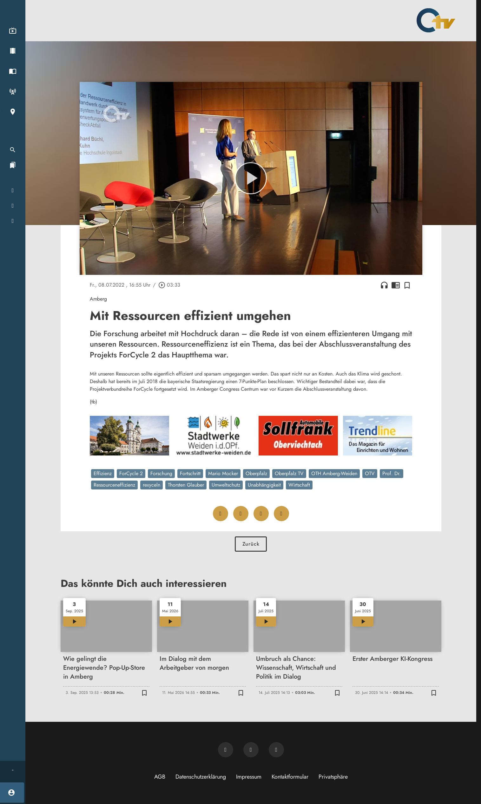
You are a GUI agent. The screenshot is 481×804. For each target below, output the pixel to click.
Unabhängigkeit (264, 484)
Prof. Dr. (391, 473)
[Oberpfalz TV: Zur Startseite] (436, 20)
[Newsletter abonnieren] (225, 749)
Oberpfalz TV (289, 473)
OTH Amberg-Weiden (334, 473)
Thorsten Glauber (186, 484)
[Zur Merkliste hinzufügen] (407, 285)
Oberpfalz (256, 473)
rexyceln (151, 484)
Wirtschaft (299, 484)
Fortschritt (190, 473)
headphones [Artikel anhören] (384, 285)
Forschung (161, 473)
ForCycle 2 (131, 473)
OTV (370, 473)
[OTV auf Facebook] (251, 749)
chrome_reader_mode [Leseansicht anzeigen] (395, 285)
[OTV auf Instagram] (276, 749)
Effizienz (103, 473)
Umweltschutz (226, 484)
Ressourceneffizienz (114, 484)
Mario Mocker (223, 473)
